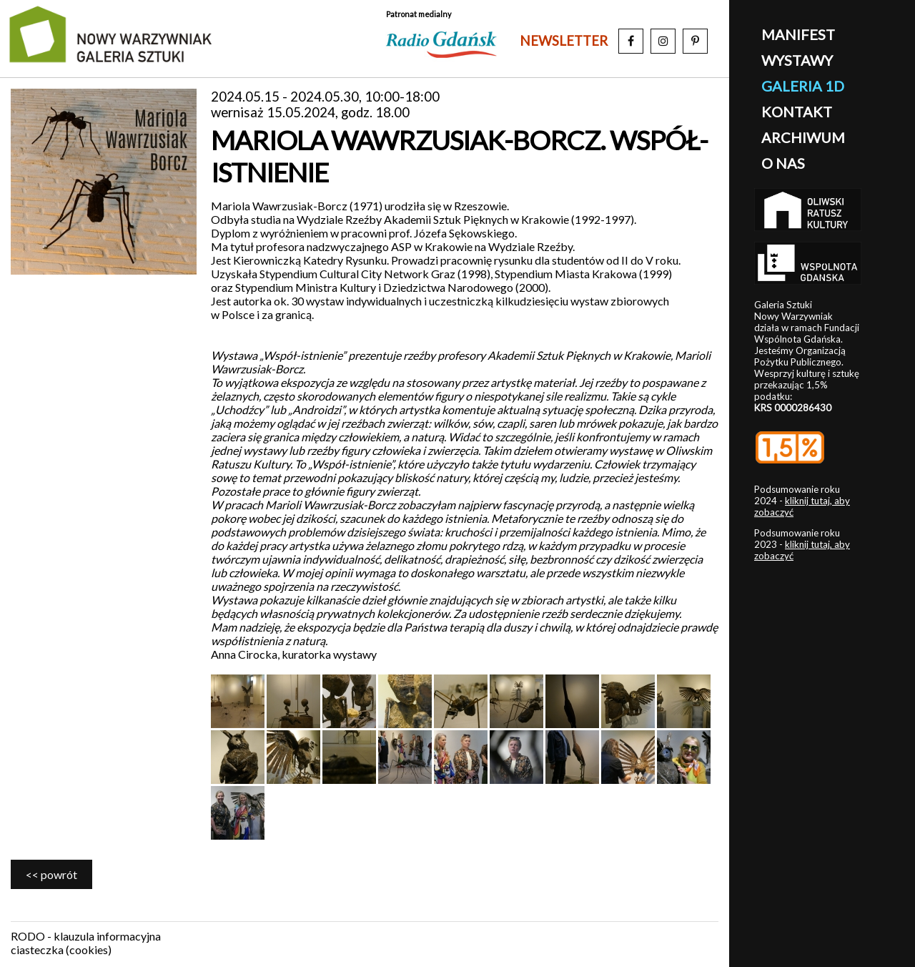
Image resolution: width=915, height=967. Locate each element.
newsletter (564, 41)
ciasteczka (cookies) (61, 949)
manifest (798, 34)
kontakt (796, 111)
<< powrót (51, 874)
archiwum (803, 137)
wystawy (797, 60)
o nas (783, 163)
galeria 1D (802, 85)
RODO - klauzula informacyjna (86, 936)
